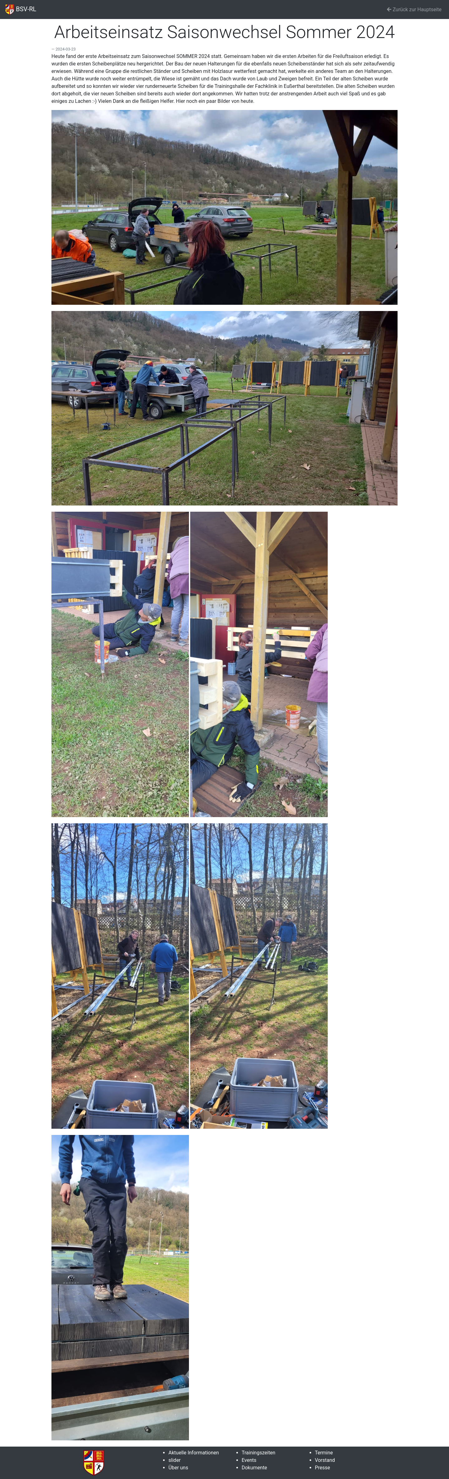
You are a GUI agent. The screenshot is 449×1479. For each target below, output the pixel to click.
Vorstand (325, 1460)
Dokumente (254, 1468)
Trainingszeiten (258, 1453)
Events (249, 1460)
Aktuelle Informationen (193, 1453)
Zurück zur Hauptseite (414, 9)
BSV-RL (20, 9)
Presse (322, 1468)
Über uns (178, 1468)
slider (174, 1460)
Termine (324, 1453)
